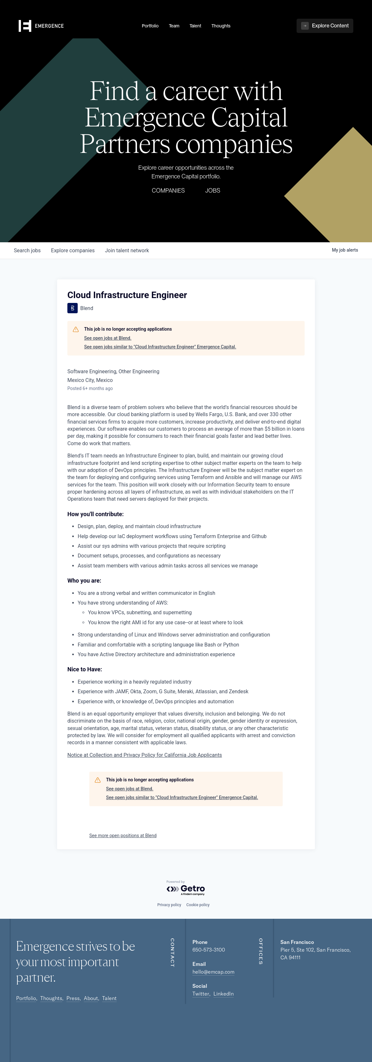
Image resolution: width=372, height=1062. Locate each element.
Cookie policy (198, 905)
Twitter (200, 993)
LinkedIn (223, 993)
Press (73, 998)
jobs (27, 250)
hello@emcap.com (213, 971)
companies (72, 250)
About (91, 998)
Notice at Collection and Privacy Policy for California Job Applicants (144, 755)
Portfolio (26, 998)
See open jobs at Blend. (108, 338)
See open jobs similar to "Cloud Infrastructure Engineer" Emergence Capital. (160, 346)
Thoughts (51, 998)
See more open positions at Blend (123, 835)
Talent (109, 998)
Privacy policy (169, 905)
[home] (76, 26)
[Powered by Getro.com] (186, 888)
